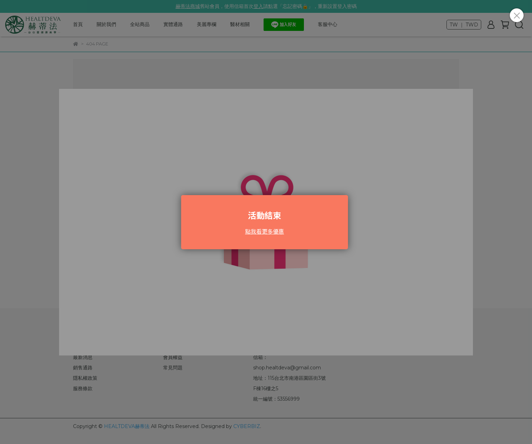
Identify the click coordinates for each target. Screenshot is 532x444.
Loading (266, 222)
